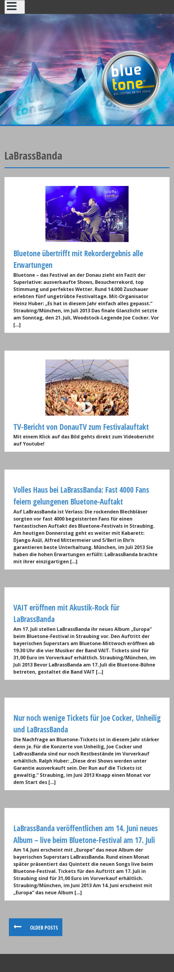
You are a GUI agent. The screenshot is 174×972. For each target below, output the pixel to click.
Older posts (43, 927)
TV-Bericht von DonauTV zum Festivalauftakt (81, 426)
